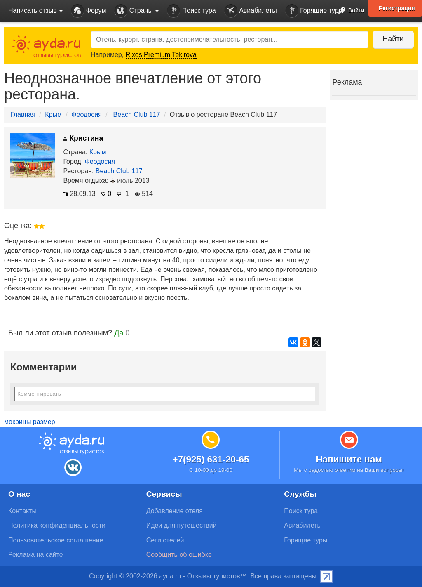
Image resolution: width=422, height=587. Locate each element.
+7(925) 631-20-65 (210, 459)
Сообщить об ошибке (179, 554)
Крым (53, 114)
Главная (22, 114)
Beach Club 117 (136, 114)
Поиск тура (191, 11)
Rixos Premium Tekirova (161, 54)
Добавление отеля (174, 510)
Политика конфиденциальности (57, 525)
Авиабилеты (250, 11)
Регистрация (397, 8)
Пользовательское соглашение (55, 540)
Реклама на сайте (35, 554)
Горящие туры (314, 11)
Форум (88, 11)
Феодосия (86, 114)
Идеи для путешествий (181, 525)
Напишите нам (349, 459)
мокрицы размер (29, 421)
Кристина (83, 138)
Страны (136, 11)
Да (118, 333)
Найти (392, 39)
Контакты (22, 510)
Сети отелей (165, 540)
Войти (348, 11)
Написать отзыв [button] (35, 10)
